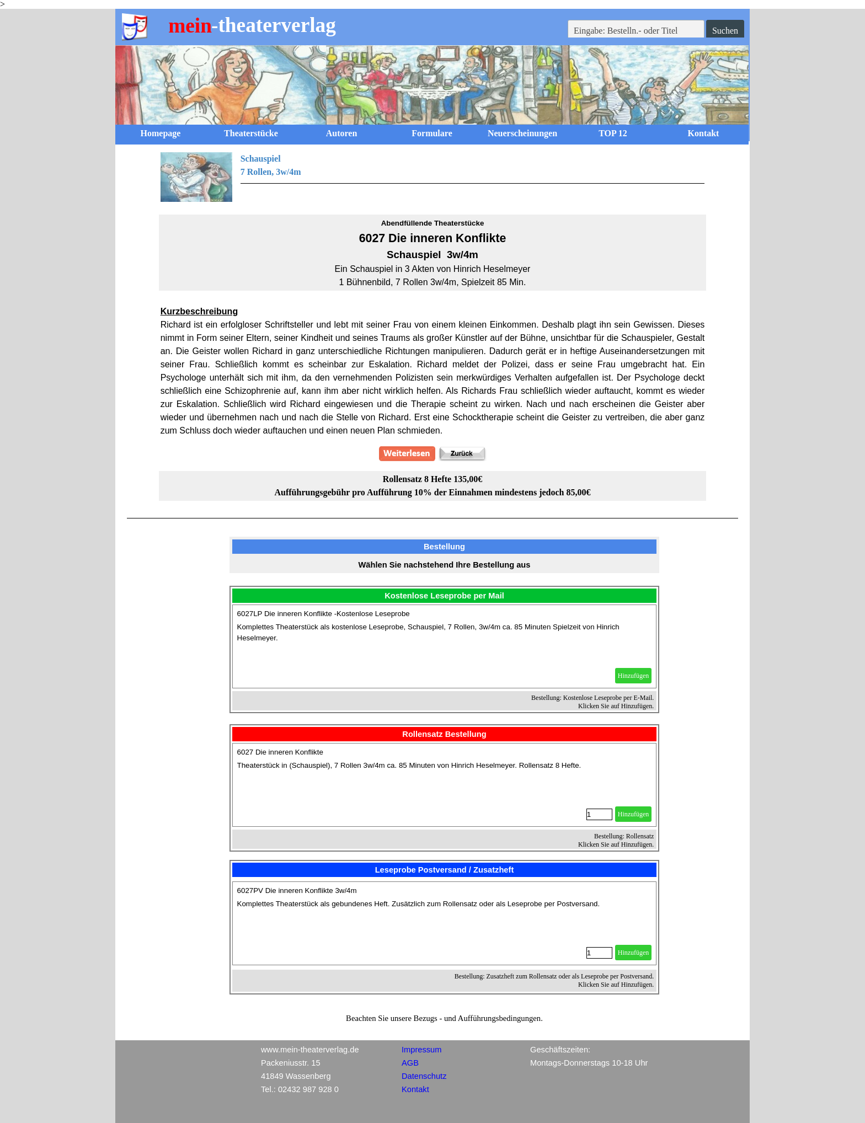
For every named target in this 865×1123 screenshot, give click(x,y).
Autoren (341, 133)
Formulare (432, 133)
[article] (444, 646)
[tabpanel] (433, 177)
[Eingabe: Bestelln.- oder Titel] (636, 31)
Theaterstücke (251, 133)
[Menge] (599, 814)
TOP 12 (613, 133)
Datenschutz (424, 1076)
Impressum (421, 1049)
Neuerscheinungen (522, 133)
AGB (410, 1062)
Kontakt (703, 133)
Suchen (725, 30)
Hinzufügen (633, 676)
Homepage (161, 133)
